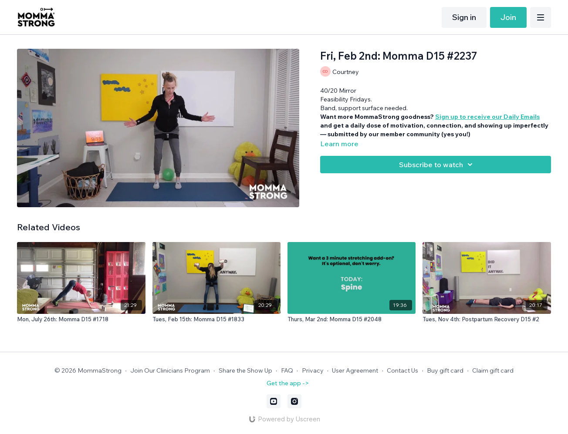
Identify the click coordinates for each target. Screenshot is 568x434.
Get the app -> (288, 383)
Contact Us (402, 370)
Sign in (464, 17)
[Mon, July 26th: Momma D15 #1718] (81, 319)
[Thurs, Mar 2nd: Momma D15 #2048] (351, 319)
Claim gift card (493, 370)
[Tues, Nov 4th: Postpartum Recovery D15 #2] (487, 319)
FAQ (287, 370)
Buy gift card (445, 370)
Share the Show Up (245, 370)
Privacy (313, 370)
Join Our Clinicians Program (170, 370)
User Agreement (355, 370)
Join (508, 17)
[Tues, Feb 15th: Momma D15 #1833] (216, 319)
